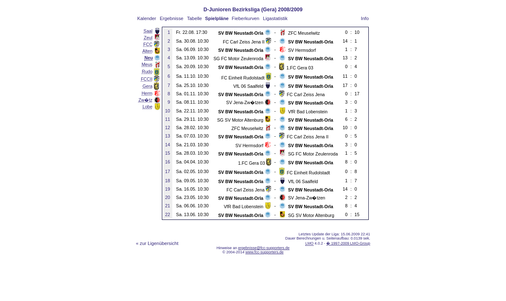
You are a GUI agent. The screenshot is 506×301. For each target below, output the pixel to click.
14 (167, 144)
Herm (146, 93)
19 (167, 188)
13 (167, 135)
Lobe (148, 106)
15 (167, 153)
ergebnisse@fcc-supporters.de (264, 248)
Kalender (146, 18)
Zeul (148, 37)
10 (167, 110)
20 (167, 197)
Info (365, 18)
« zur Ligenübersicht (157, 243)
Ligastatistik (275, 18)
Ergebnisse (172, 18)
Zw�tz (145, 99)
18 (167, 180)
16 (167, 161)
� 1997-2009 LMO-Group (348, 243)
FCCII (147, 79)
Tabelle (194, 18)
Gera (148, 86)
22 (167, 214)
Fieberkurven (245, 18)
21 (167, 205)
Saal (147, 30)
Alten (147, 51)
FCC (148, 44)
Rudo (147, 71)
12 (167, 127)
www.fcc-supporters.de (264, 252)
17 (167, 171)
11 (167, 119)
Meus (146, 64)
